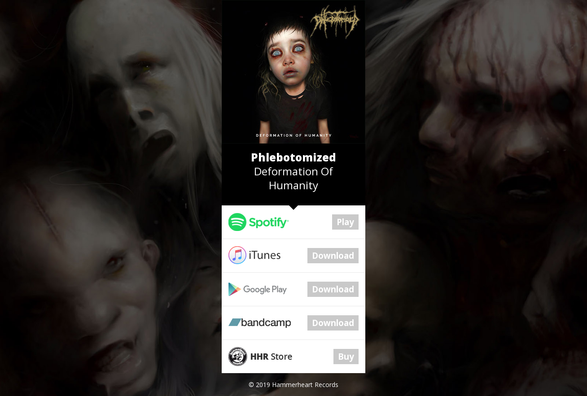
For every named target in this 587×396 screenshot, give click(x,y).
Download (333, 255)
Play (345, 222)
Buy (346, 356)
